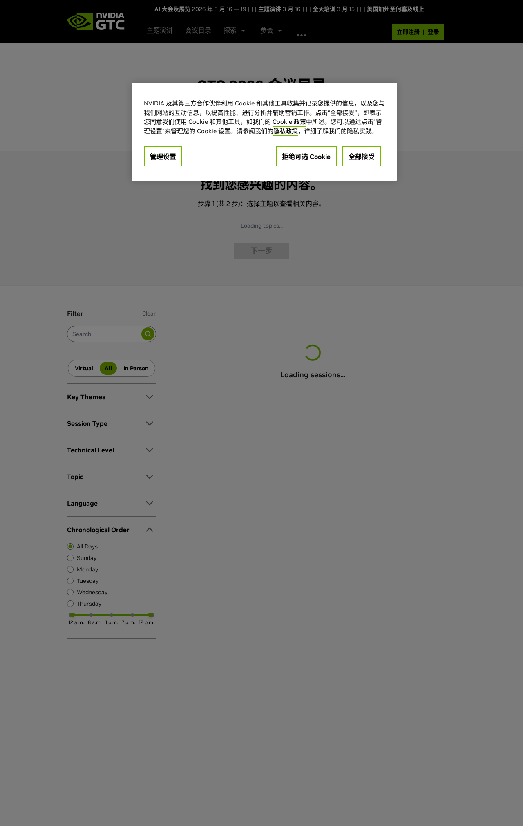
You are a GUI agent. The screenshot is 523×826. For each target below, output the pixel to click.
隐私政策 (285, 131)
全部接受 (362, 156)
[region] (264, 132)
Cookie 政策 (289, 121)
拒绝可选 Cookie (306, 156)
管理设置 (163, 156)
